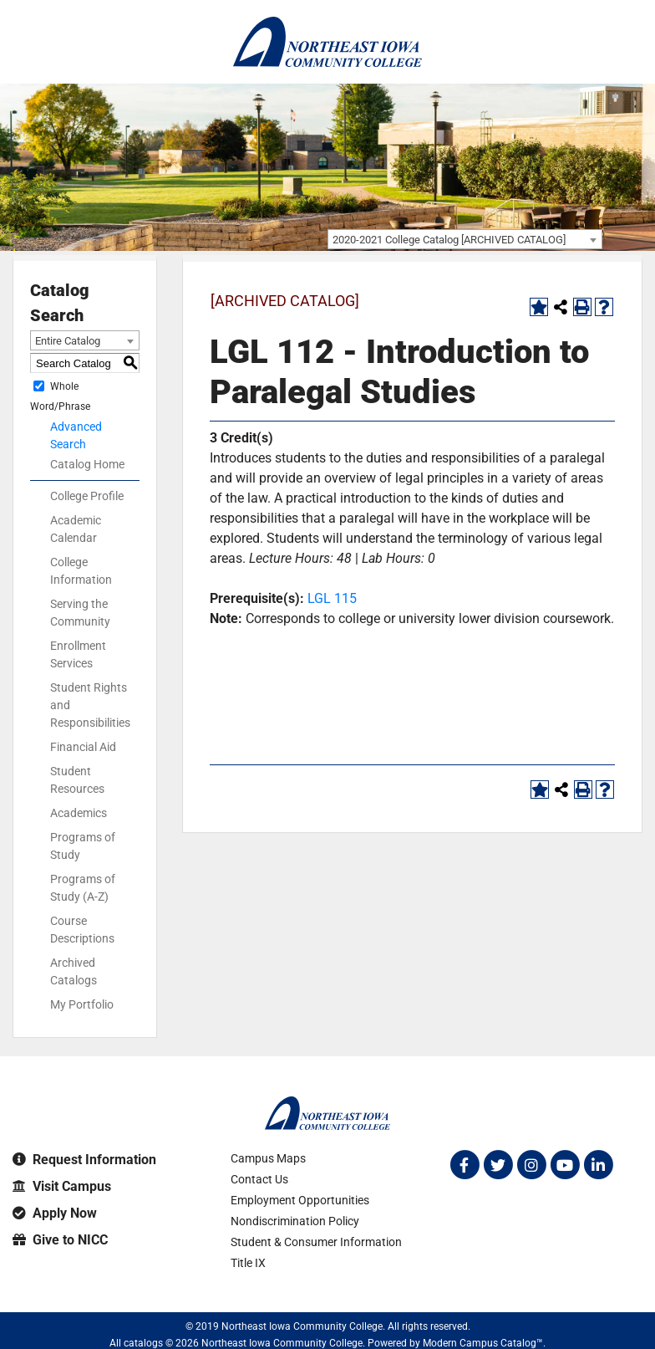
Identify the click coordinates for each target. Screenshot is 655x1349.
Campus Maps (268, 1158)
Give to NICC (60, 1240)
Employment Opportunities (300, 1200)
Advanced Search (76, 435)
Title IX (248, 1263)
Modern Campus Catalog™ (483, 1343)
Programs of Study (82, 845)
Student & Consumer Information (316, 1242)
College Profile (87, 496)
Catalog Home (87, 464)
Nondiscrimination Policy (295, 1221)
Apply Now (55, 1213)
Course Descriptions (82, 929)
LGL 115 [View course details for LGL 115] (332, 598)
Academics (78, 813)
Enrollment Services (78, 654)
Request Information (84, 1160)
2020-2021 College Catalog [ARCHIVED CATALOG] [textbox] (449, 239)
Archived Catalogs (73, 971)
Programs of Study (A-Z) (82, 887)
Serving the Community (80, 612)
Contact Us (259, 1179)
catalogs (143, 1343)
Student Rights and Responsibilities (90, 705)
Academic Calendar (75, 529)
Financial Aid (83, 747)
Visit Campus (62, 1186)
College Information (81, 570)
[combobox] (465, 239)
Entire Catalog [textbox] (67, 341)
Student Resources (77, 779)
